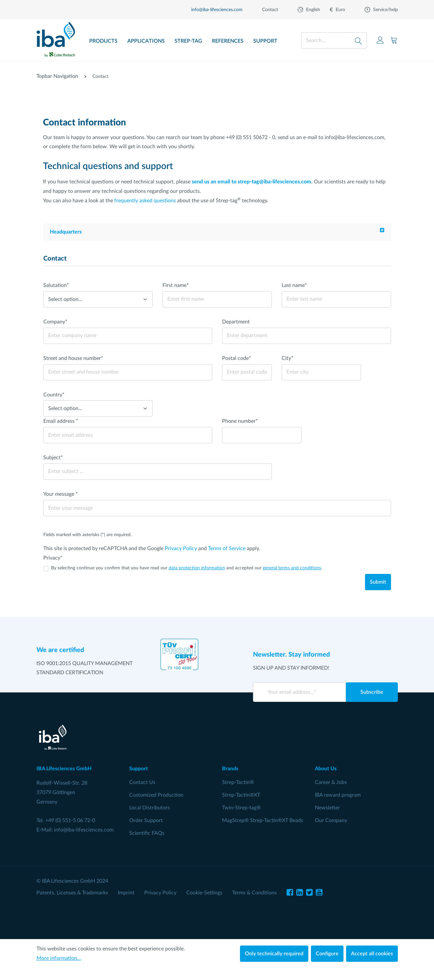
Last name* (294, 285)
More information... (58, 958)
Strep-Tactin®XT (241, 795)
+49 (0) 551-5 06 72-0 (70, 820)
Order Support (146, 820)
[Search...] (325, 40)
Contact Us (142, 782)
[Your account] (380, 40)
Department (236, 321)
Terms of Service (226, 548)
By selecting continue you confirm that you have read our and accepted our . (186, 568)
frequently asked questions (145, 200)
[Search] (358, 40)
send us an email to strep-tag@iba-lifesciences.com (251, 181)
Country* (53, 394)
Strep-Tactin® (238, 782)
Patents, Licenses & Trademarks (72, 892)
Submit (378, 582)
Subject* (53, 457)
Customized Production (156, 795)
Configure (327, 953)
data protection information (197, 568)
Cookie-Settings (204, 892)
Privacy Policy (181, 548)
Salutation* (56, 285)
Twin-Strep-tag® (241, 807)
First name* (175, 285)
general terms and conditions (292, 568)
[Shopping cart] (394, 40)
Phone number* (240, 421)
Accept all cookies (372, 953)
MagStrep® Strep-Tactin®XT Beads (262, 820)
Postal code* (236, 358)
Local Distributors (149, 807)
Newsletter (327, 807)
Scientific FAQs (146, 833)
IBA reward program (338, 795)
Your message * (60, 494)
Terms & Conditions (254, 892)
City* (287, 358)
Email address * (60, 421)
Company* (55, 321)
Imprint (126, 892)
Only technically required (274, 953)
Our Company (331, 820)
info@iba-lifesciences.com (84, 830)
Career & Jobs (331, 782)
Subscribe (371, 692)
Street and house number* (73, 358)
